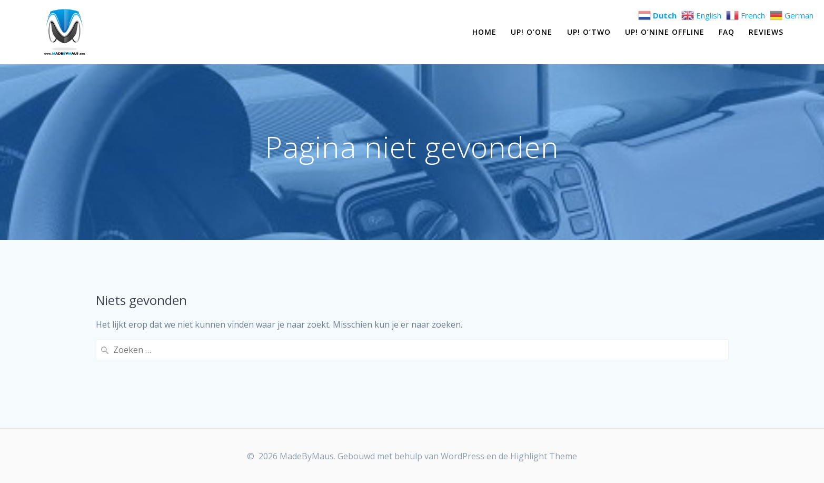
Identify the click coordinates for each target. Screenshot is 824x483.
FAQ (726, 32)
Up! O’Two (589, 32)
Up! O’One (531, 32)
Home (484, 32)
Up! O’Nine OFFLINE (664, 32)
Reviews (766, 32)
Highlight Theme (543, 456)
